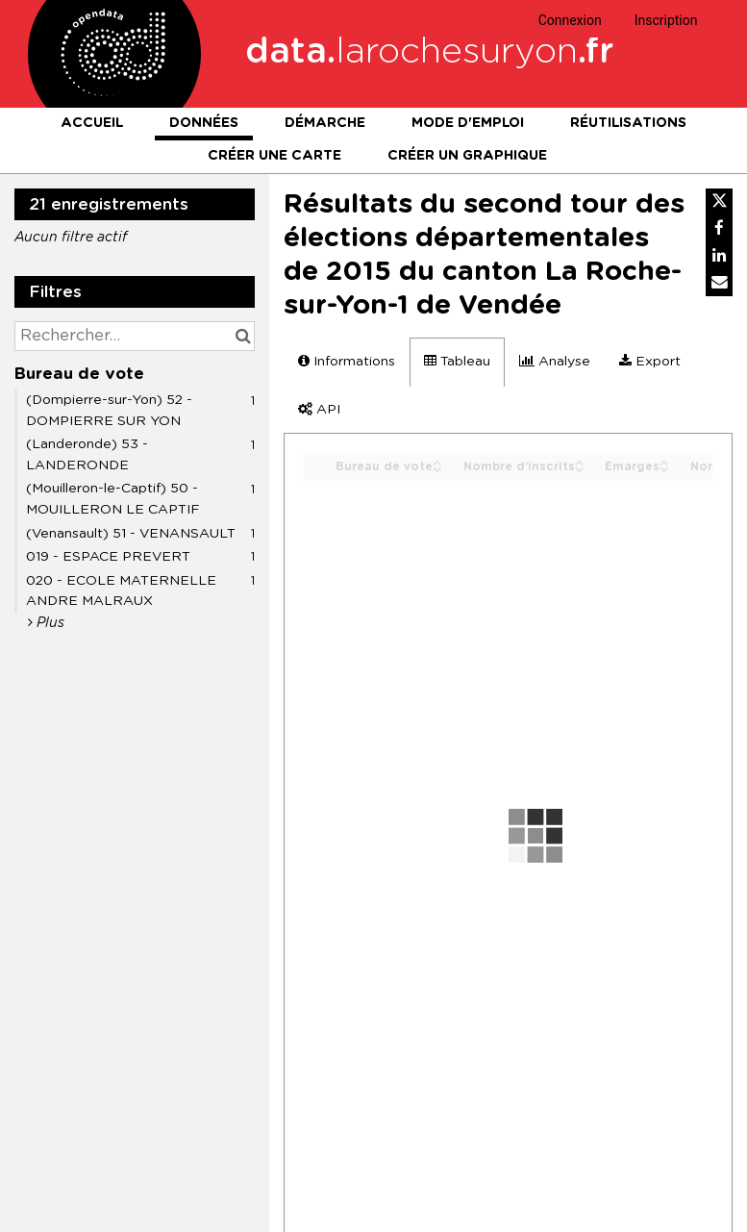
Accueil (92, 123)
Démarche (325, 123)
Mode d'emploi (467, 123)
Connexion (570, 20)
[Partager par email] (719, 282)
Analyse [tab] (554, 361)
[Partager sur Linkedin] (719, 255)
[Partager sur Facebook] (719, 228)
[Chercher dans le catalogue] (243, 336)
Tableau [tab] (457, 361)
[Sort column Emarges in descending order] (664, 468)
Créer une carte (274, 156)
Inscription (666, 20)
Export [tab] (650, 361)
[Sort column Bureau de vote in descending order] (437, 468)
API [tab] (319, 409)
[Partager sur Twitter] (719, 202)
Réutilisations (628, 123)
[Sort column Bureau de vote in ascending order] (437, 461)
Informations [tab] (346, 361)
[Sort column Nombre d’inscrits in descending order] (580, 468)
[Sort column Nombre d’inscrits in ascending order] (580, 461)
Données (203, 123)
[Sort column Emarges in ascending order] (664, 461)
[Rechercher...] (134, 336)
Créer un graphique (467, 156)
